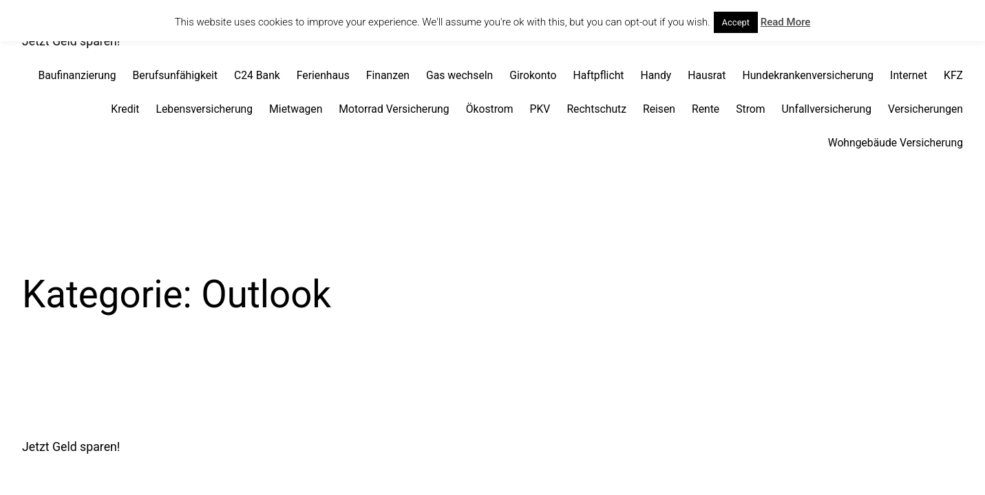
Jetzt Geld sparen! (71, 447)
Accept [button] (736, 22)
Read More (786, 22)
